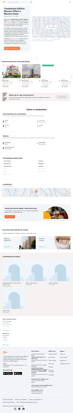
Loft (33, 39)
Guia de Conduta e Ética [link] (8, 402)
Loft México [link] (51, 375)
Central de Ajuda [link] (52, 354)
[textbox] (19, 2)
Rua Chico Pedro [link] (6, 326)
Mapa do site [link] (63, 360)
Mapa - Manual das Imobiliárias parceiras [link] (27, 402)
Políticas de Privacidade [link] (20, 399)
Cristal (17, 22)
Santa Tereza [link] (5, 340)
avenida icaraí (14, 38)
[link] (62, 97)
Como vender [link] (51, 357)
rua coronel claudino (7, 286)
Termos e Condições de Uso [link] (36, 399)
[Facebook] (23, 409)
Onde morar (37, 39)
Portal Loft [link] (62, 354)
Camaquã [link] (5, 337)
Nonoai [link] (4, 342)
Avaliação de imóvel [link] (65, 363)
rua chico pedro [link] (6, 323)
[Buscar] (31, 2)
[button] (36, 192)
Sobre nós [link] (51, 363)
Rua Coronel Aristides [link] (7, 321)
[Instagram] (15, 409)
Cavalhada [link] (5, 339)
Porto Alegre (7, 22)
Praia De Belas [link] (6, 335)
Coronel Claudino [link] (6, 327)
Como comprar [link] (52, 360)
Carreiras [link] (50, 367)
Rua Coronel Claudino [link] (7, 324)
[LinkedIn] (19, 409)
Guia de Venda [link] (63, 357)
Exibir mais (6, 330)
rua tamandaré (29, 284)
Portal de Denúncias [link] (8, 399)
